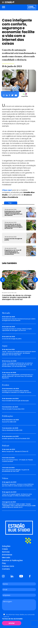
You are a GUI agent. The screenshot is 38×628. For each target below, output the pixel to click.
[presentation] (2, 279)
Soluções (6, 546)
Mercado (6, 557)
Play (4, 563)
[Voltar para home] (31, 7)
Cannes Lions (8, 566)
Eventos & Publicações (12, 560)
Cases (5, 549)
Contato (6, 569)
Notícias (6, 552)
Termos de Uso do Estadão (12, 619)
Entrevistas (7, 554)
